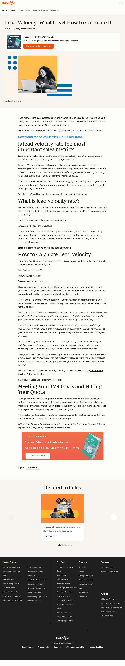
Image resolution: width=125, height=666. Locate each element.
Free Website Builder (36, 574)
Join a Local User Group (108, 574)
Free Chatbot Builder (36, 586)
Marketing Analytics (35, 595)
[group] (62, 517)
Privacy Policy (44, 653)
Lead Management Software (11, 604)
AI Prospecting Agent (36, 570)
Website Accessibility (75, 653)
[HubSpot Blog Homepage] (8, 3)
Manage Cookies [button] (96, 653)
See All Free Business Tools (65, 571)
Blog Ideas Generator (65, 598)
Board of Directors (85, 582)
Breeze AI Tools (9, 582)
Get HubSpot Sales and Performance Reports (40, 380)
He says (22, 165)
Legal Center (27, 653)
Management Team (86, 578)
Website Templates (64, 618)
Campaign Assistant (64, 622)
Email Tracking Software (13, 586)
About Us (82, 570)
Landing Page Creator (65, 627)
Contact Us (82, 599)
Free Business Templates (66, 606)
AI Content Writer (10, 590)
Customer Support (106, 570)
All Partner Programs (107, 603)
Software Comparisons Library (65, 612)
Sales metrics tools (27, 248)
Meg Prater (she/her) (26, 28)
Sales (13, 10)
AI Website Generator (12, 594)
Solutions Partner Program (109, 607)
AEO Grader (61, 577)
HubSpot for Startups (107, 616)
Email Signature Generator (63, 592)
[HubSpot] (62, 644)
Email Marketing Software (13, 598)
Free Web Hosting (34, 603)
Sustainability (84, 595)
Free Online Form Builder (37, 582)
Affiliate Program (106, 620)
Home (4, 10)
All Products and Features (13, 570)
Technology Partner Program (110, 611)
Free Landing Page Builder (38, 599)
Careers (81, 574)
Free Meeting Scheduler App (12, 575)
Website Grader (63, 582)
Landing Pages (33, 578)
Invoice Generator (63, 602)
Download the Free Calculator (38, 46)
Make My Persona (63, 586)
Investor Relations (85, 586)
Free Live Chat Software (37, 590)
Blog (80, 590)
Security (57, 653)
